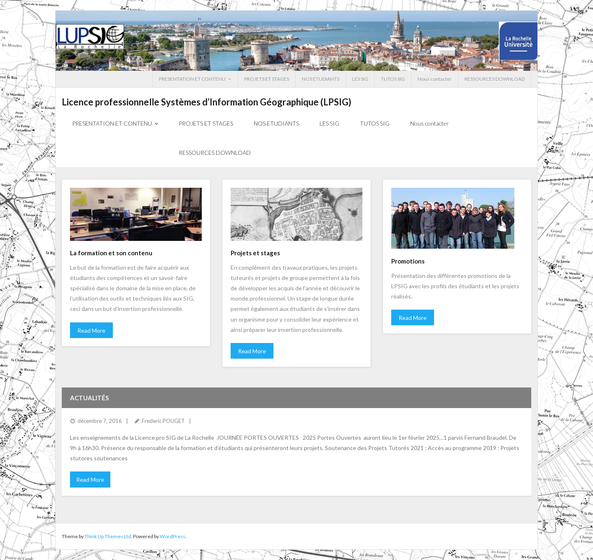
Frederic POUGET (163, 421)
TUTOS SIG (393, 79)
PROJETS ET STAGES (266, 79)
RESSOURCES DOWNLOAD (495, 79)
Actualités (89, 397)
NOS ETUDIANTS (320, 79)
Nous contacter (435, 79)
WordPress (172, 536)
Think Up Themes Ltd (107, 536)
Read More (91, 330)
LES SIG (360, 79)
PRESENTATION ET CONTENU (192, 79)
